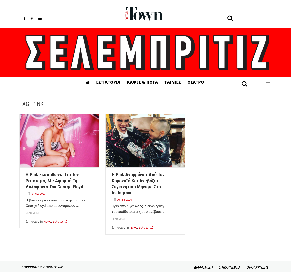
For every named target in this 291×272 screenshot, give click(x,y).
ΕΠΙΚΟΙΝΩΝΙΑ (229, 267)
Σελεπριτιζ (60, 221)
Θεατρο (195, 82)
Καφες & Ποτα (142, 82)
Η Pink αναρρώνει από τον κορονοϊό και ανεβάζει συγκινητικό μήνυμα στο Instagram (138, 184)
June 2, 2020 (38, 194)
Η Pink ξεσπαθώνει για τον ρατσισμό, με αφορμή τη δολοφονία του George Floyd (54, 181)
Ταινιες (172, 82)
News (47, 221)
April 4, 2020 (124, 199)
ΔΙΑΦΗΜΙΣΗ (203, 267)
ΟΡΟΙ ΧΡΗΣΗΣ (257, 267)
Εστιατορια (108, 82)
